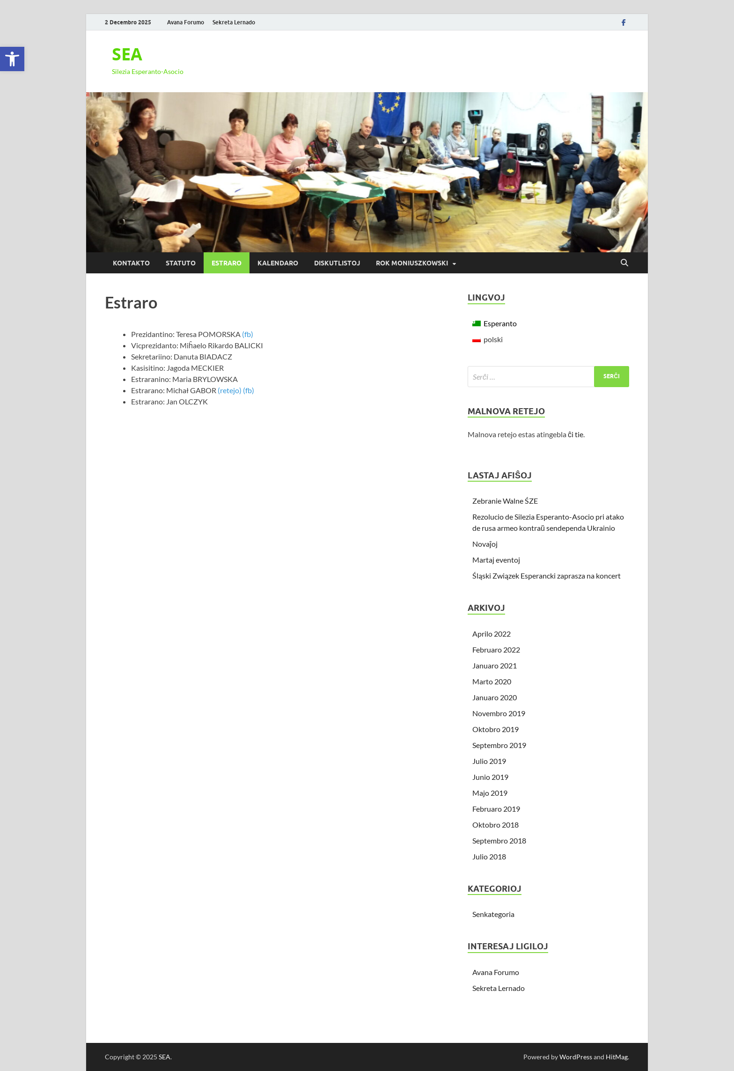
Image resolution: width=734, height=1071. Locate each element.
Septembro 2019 (499, 745)
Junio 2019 (490, 776)
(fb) (247, 334)
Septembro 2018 (499, 840)
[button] (12, 59)
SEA (127, 54)
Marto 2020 (491, 681)
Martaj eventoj (496, 559)
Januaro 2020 (494, 697)
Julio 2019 (489, 760)
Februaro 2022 (496, 649)
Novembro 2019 (498, 713)
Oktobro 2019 (495, 729)
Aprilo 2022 (491, 633)
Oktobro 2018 (495, 824)
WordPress (575, 1057)
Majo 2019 (489, 792)
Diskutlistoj (337, 263)
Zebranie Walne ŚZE (505, 500)
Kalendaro (277, 263)
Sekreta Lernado (234, 22)
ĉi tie (575, 434)
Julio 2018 (489, 856)
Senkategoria (493, 914)
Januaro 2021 (494, 665)
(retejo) (230, 390)
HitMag (617, 1057)
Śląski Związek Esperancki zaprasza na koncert (546, 575)
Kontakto (131, 263)
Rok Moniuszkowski (412, 263)
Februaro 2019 (496, 808)
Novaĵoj (485, 543)
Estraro (227, 263)
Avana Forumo (185, 22)
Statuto (181, 263)
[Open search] (624, 263)
